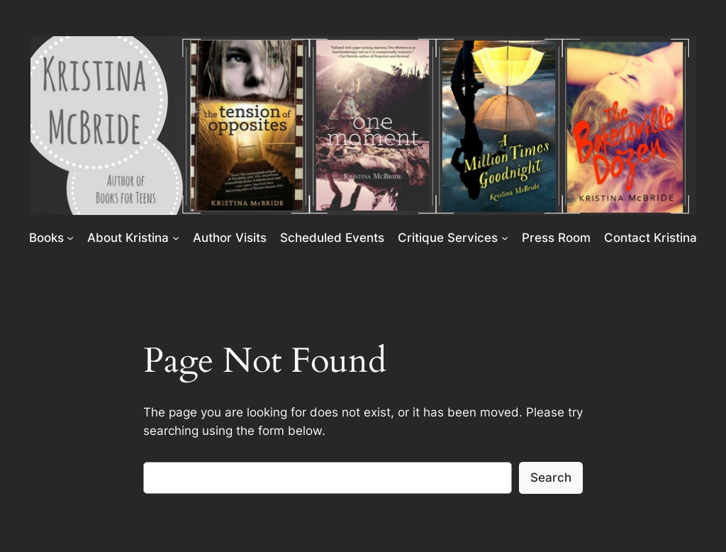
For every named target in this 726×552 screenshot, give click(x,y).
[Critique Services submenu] (504, 237)
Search (550, 477)
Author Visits (230, 238)
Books (46, 238)
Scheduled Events (332, 238)
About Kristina (128, 238)
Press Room (556, 238)
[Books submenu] (70, 237)
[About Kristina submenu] (175, 237)
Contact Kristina (650, 238)
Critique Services (448, 238)
